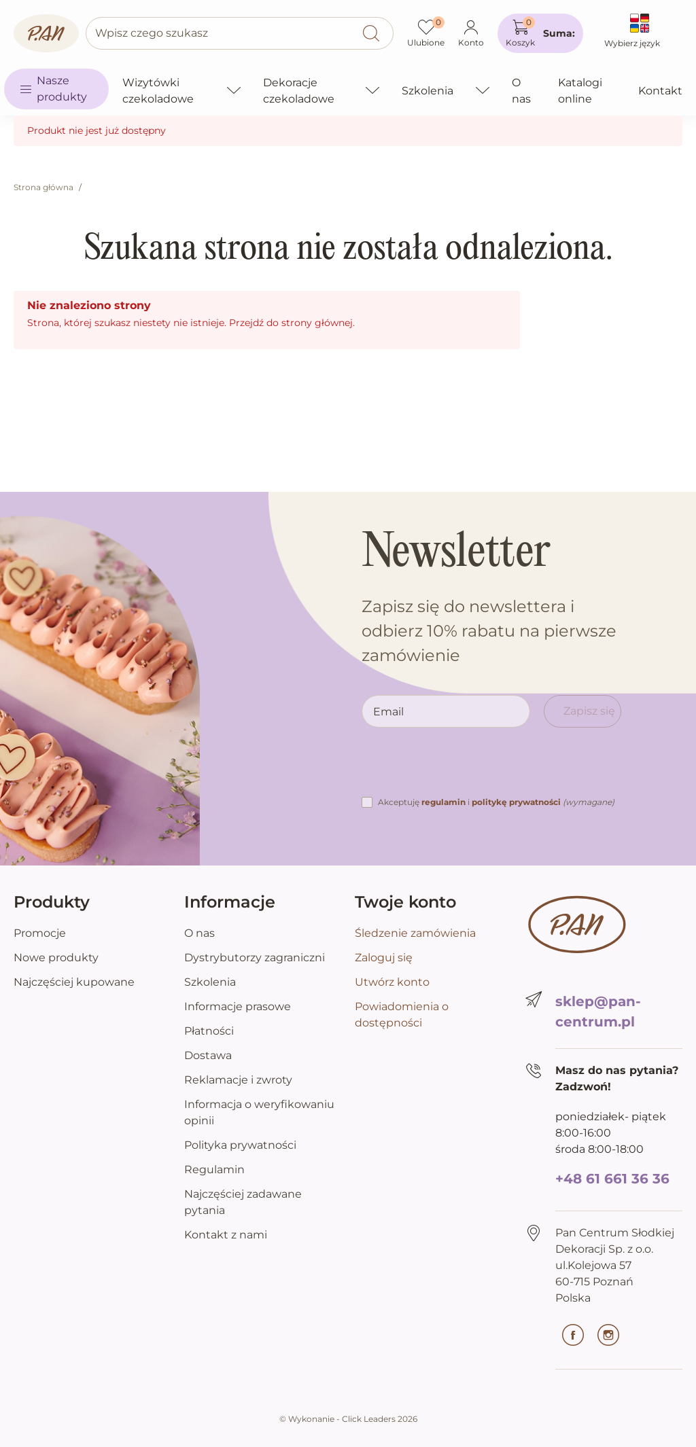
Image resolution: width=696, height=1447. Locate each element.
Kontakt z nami (225, 1234)
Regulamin (214, 1169)
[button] (540, 33)
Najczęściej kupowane (74, 982)
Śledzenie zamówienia (415, 933)
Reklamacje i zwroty (238, 1079)
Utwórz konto (392, 982)
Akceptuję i (496, 802)
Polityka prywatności (240, 1145)
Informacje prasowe (237, 1006)
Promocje (40, 933)
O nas (199, 933)
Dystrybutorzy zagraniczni (254, 957)
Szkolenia (210, 982)
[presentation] (465, 767)
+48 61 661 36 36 (612, 1179)
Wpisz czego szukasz (151, 32)
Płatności (209, 1030)
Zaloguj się (384, 957)
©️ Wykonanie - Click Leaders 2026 (348, 1419)
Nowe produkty (56, 957)
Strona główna (43, 187)
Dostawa (208, 1055)
